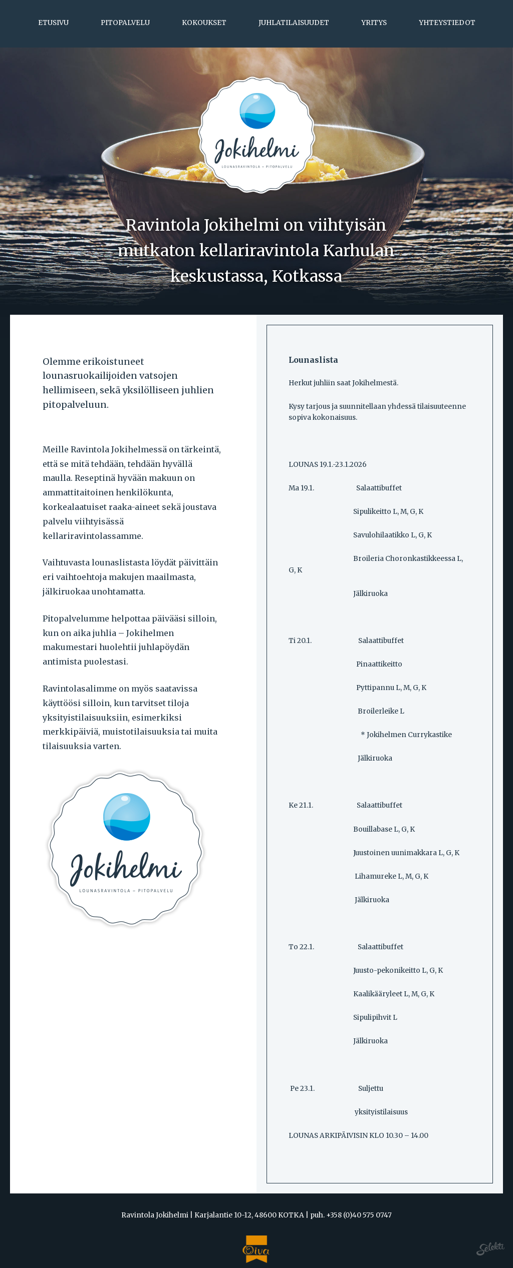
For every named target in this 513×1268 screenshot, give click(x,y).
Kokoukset (204, 23)
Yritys (374, 23)
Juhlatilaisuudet (294, 23)
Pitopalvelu (125, 23)
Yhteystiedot (447, 23)
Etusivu (53, 23)
